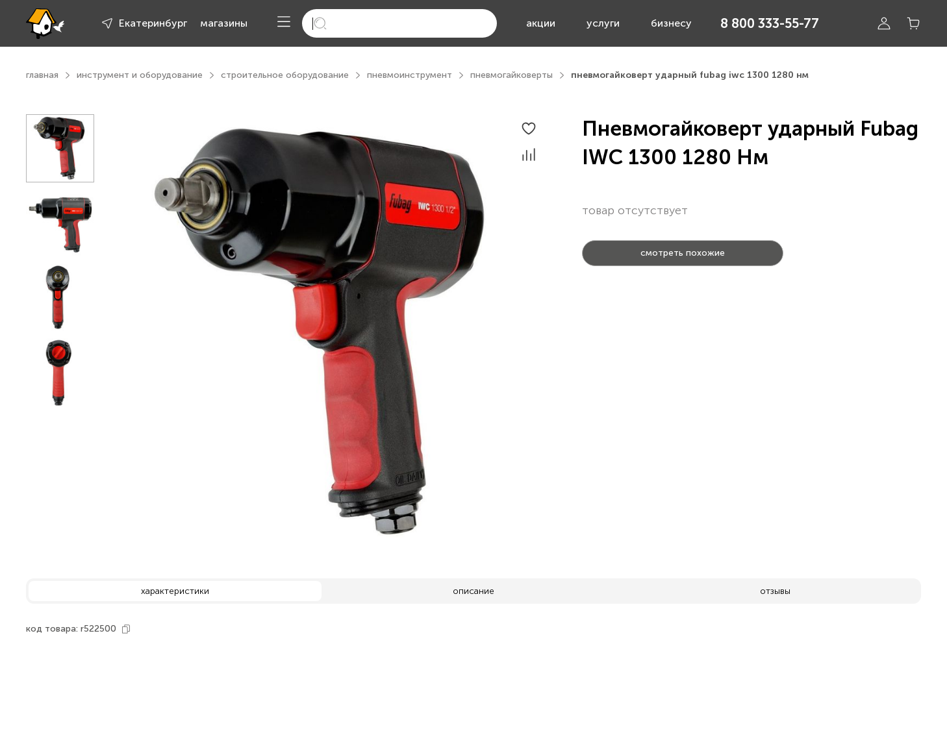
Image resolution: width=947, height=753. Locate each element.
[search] (399, 23)
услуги (603, 23)
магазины (223, 23)
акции (540, 23)
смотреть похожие (682, 252)
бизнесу (671, 23)
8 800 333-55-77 (769, 23)
